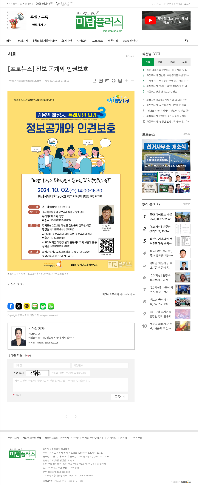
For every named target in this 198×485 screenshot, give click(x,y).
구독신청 (137, 437)
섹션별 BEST (151, 54)
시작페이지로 (15, 3)
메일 (107, 81)
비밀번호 (78, 365)
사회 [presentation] (148, 62)
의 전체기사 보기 (117, 294)
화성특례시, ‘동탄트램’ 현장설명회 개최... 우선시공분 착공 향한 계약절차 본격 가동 (168, 86)
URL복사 (94, 81)
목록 (101, 81)
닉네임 (18, 365)
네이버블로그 (35, 306)
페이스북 (10, 306)
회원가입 (178, 3)
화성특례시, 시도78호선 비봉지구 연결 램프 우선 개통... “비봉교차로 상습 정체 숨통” (168, 105)
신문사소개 (13, 437)
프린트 (113, 81)
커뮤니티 (113, 41)
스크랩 (120, 81)
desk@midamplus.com (43, 342)
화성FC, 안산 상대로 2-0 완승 (161, 91)
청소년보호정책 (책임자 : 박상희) (61, 437)
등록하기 (120, 396)
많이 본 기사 (151, 204)
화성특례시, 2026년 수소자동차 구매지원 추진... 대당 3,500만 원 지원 (168, 116)
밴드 (51, 306)
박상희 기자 (36, 328)
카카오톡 (27, 306)
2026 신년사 (130, 41)
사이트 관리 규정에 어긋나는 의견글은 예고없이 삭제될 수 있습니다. (52, 380)
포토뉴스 (97, 41)
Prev (147, 155)
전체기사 (23, 41)
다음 (76, 416)
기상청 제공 (65, 5)
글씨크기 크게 (126, 81)
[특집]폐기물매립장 (44, 41)
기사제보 (156, 3)
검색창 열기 (187, 40)
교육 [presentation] (184, 62)
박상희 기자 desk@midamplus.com (24, 80)
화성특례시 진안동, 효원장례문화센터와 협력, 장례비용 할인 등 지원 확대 (168, 75)
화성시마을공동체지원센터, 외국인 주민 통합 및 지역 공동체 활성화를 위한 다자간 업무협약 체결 (168, 100)
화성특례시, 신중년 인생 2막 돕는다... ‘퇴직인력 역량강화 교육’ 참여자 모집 (168, 121)
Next (186, 155)
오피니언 (66, 41)
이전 (66, 416)
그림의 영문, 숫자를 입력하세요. (69, 373)
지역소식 (82, 41)
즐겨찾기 (29, 3)
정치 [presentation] (160, 62)
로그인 (187, 3)
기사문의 (167, 3)
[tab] (148, 62)
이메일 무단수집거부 (92, 437)
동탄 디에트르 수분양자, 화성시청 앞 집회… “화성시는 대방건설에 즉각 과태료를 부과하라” (168, 70)
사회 (132, 56)
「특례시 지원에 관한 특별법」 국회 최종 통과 (168, 80)
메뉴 (9, 41)
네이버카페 (43, 306)
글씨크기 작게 (132, 81)
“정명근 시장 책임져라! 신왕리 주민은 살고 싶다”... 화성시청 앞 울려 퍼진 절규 (168, 110)
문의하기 (124, 437)
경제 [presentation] (172, 62)
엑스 (19, 306)
